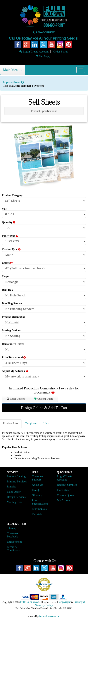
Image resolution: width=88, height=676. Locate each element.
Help (46, 423)
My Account (64, 500)
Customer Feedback (12, 535)
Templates (31, 423)
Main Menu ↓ (12, 70)
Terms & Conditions (13, 548)
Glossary (37, 495)
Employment (14, 541)
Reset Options (16, 398)
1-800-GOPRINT (45, 32)
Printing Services (17, 481)
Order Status (60, 51)
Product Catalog (16, 476)
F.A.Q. (36, 490)
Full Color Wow (29, 601)
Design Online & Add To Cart (44, 408)
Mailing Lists (14, 502)
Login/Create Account (34, 51)
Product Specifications (44, 111)
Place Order (14, 491)
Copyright (65, 601)
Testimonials (39, 508)
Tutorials (37, 514)
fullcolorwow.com (49, 616)
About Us (37, 484)
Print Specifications (40, 502)
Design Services (16, 496)
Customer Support (37, 478)
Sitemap (11, 528)
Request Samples (67, 484)
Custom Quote (43, 398)
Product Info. (10, 423)
